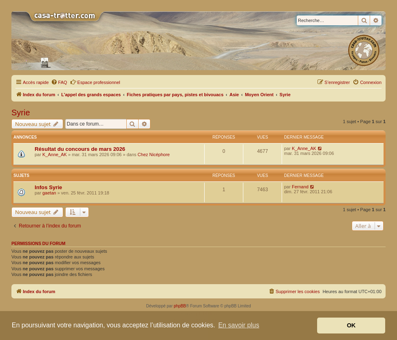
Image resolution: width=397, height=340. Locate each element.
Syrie (20, 112)
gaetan (49, 192)
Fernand (300, 186)
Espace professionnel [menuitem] (95, 82)
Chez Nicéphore (154, 154)
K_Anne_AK (54, 154)
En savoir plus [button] (238, 325)
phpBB (180, 306)
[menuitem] (59, 82)
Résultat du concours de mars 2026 (80, 149)
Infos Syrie (48, 187)
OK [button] (351, 325)
